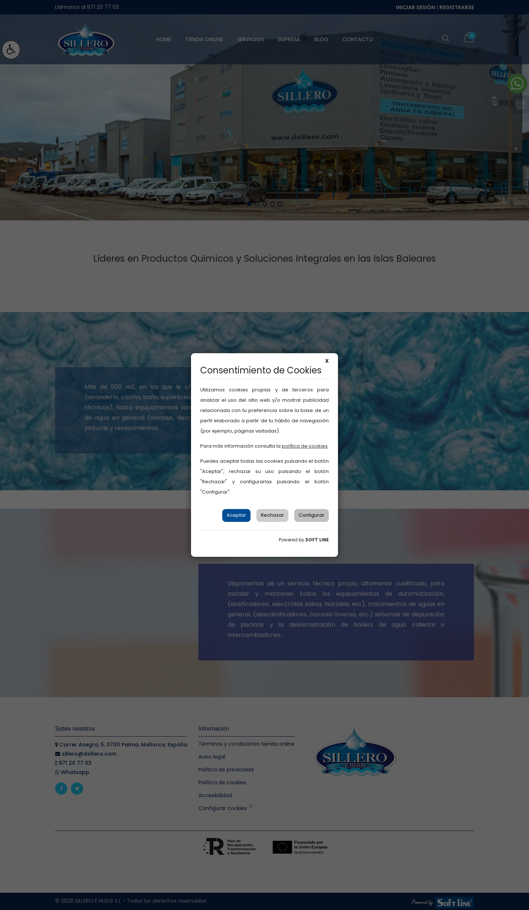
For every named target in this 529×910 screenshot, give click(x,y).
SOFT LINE (317, 540)
